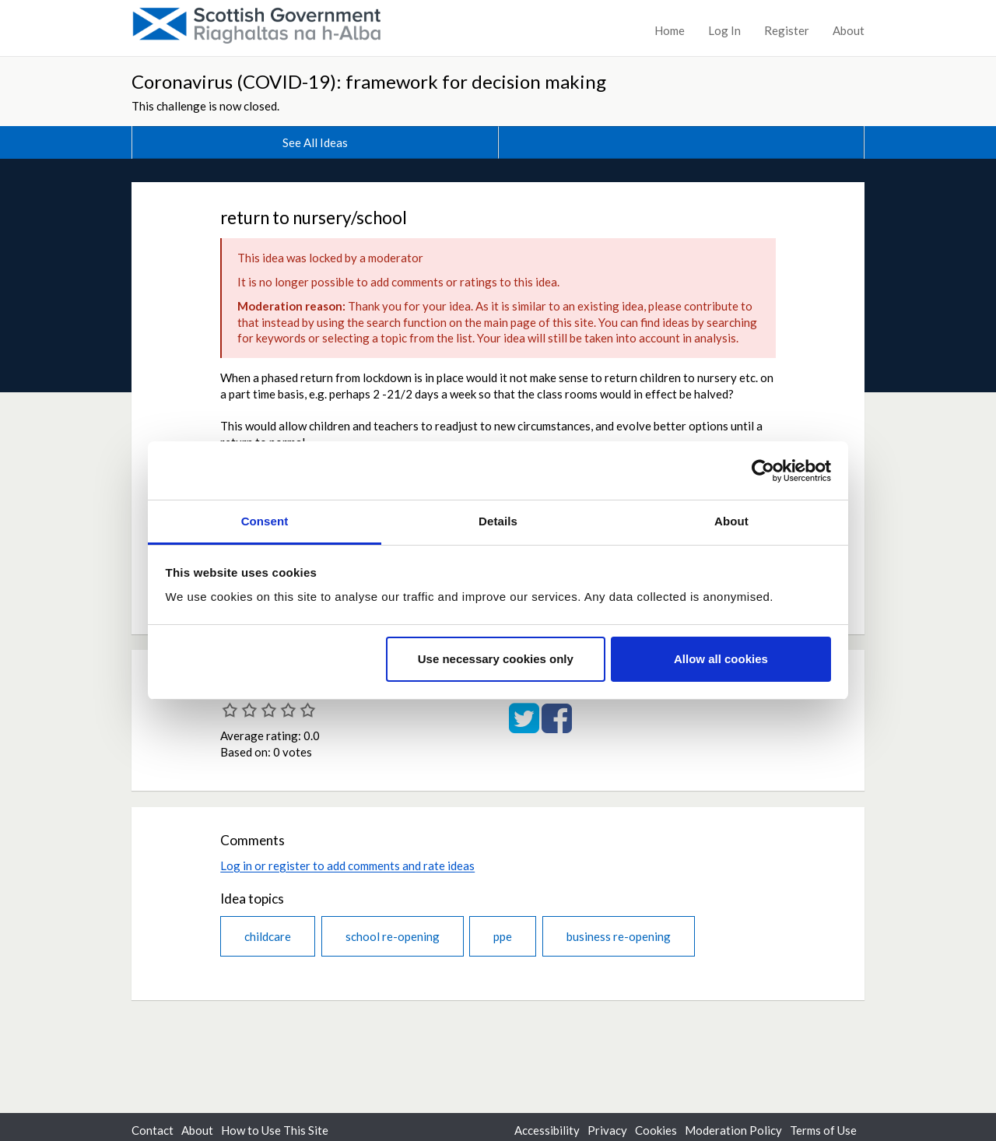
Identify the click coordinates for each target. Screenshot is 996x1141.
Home (669, 30)
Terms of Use (823, 1130)
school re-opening (392, 936)
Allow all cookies (721, 658)
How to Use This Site (274, 1130)
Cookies (656, 1130)
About (848, 30)
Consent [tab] (265, 521)
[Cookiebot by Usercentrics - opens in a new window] (763, 471)
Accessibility (547, 1130)
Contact (153, 1130)
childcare (267, 936)
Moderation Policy (733, 1130)
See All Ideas (315, 142)
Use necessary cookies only (495, 658)
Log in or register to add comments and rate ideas (347, 865)
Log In (724, 30)
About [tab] (731, 521)
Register (786, 30)
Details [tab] (498, 521)
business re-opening (618, 936)
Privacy (607, 1130)
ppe (502, 936)
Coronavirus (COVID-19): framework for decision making (369, 81)
